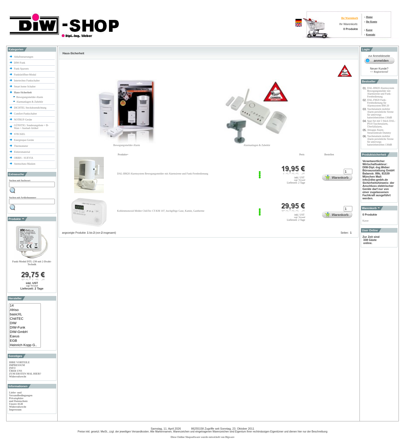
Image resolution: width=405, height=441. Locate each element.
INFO (12, 368)
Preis (302, 154)
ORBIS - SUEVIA (24, 157)
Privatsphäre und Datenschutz (18, 399)
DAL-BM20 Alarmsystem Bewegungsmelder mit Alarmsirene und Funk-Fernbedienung (162, 173)
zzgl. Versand (32, 286)
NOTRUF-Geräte (23, 119)
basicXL (25, 314)
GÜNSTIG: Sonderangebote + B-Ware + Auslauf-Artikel (31, 127)
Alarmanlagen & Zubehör (29, 101)
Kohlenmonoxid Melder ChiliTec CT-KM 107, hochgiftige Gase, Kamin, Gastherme (160, 210)
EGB (25, 341)
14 (25, 305)
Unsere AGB (16, 403)
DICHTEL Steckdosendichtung (30, 107)
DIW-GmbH (25, 332)
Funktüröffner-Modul (25, 74)
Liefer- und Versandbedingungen (20, 394)
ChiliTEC (25, 319)
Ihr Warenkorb (349, 18)
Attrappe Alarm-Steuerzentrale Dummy (379, 131)
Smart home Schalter (25, 86)
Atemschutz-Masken (24, 163)
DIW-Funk (20, 62)
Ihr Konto (371, 21)
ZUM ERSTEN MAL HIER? (25, 373)
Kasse (369, 29)
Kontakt (370, 34)
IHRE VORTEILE (19, 362)
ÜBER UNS (15, 370)
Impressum (15, 409)
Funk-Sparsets (21, 68)
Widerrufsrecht (17, 376)
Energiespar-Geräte (24, 140)
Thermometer (21, 146)
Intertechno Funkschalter (27, 80)
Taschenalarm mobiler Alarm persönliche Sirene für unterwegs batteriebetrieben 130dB (380, 113)
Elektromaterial (22, 151)
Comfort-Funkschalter (25, 113)
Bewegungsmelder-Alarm (29, 97)
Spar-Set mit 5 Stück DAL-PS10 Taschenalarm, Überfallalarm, (381, 123)
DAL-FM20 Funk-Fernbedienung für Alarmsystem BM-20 (378, 102)
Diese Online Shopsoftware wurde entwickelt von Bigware (203, 437)
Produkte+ (123, 154)
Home (369, 17)
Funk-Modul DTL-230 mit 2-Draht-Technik (32, 263)
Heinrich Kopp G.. (25, 345)
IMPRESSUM (17, 365)
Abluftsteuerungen (24, 56)
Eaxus (25, 336)
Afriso (25, 310)
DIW (25, 323)
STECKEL (19, 134)
